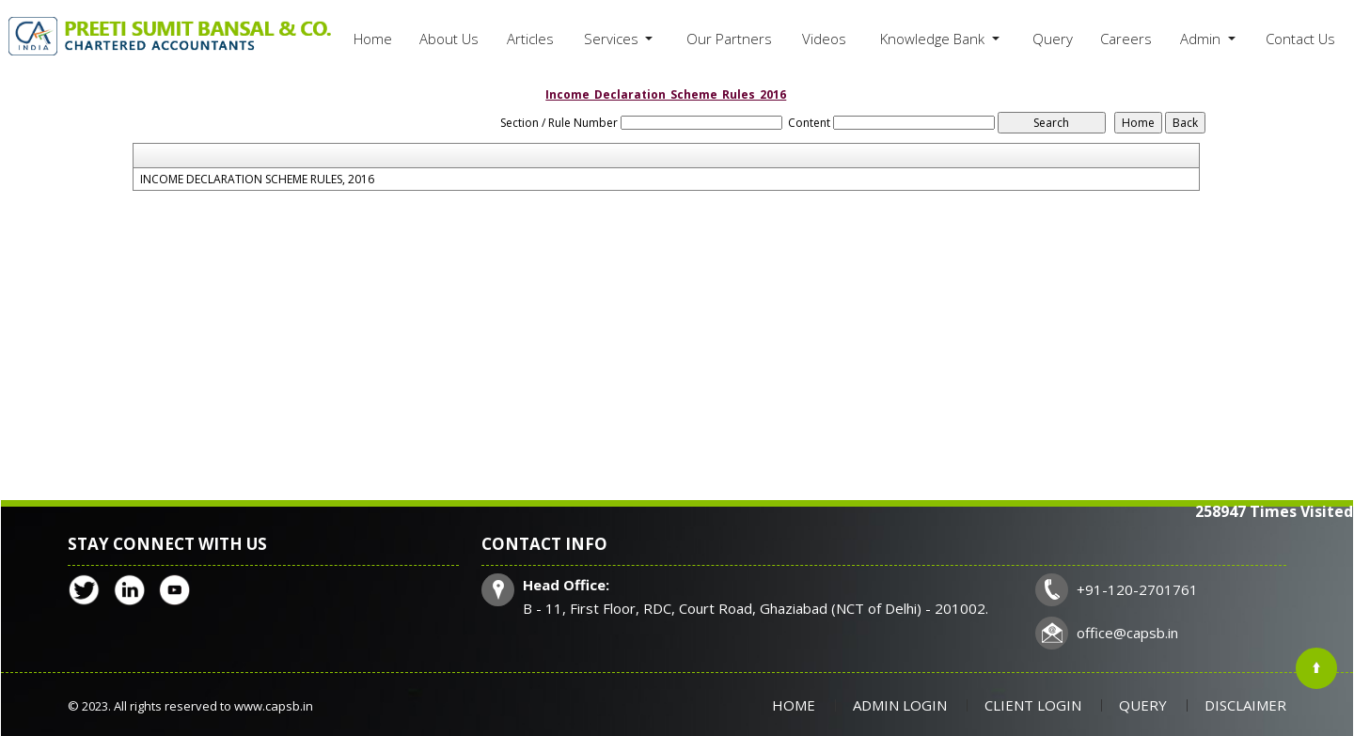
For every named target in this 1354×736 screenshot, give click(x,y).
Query (1052, 38)
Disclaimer (1245, 705)
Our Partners (729, 38)
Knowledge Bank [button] (934, 38)
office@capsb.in (1127, 632)
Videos (824, 38)
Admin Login (900, 705)
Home (373, 38)
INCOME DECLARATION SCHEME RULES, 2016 (257, 179)
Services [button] (613, 38)
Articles (530, 38)
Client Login (1032, 705)
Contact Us (1300, 38)
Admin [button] (1202, 38)
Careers (1126, 38)
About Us (449, 38)
